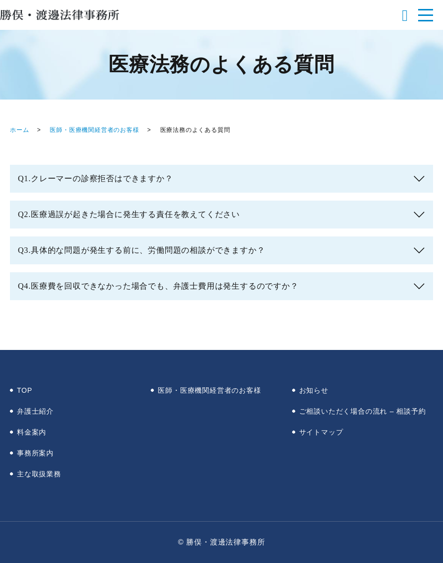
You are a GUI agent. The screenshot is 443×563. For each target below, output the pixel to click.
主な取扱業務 (39, 474)
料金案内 (31, 432)
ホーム (19, 129)
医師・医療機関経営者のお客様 (94, 129)
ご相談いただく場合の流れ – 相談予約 (362, 411)
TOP (24, 390)
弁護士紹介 (35, 411)
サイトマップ (321, 432)
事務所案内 (35, 453)
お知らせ (314, 390)
